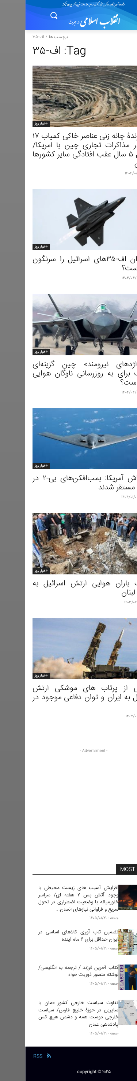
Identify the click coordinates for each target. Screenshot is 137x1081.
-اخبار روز (15, 124)
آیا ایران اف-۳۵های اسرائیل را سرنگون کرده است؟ (68, 264)
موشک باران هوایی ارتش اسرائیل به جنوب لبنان (68, 588)
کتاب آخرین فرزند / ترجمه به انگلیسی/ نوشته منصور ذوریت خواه (53, 971)
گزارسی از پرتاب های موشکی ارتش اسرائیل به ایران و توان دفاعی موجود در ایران (68, 697)
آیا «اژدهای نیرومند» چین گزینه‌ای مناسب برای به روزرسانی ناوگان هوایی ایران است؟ (68, 374)
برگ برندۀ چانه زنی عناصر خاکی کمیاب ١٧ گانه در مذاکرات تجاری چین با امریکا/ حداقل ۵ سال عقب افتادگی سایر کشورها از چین (68, 150)
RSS (12, 1056)
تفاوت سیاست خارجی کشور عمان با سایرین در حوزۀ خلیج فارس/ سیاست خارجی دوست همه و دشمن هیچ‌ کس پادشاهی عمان (53, 1014)
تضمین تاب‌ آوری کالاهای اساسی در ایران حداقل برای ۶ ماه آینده (53, 936)
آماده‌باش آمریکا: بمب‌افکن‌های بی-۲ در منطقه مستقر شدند (68, 483)
